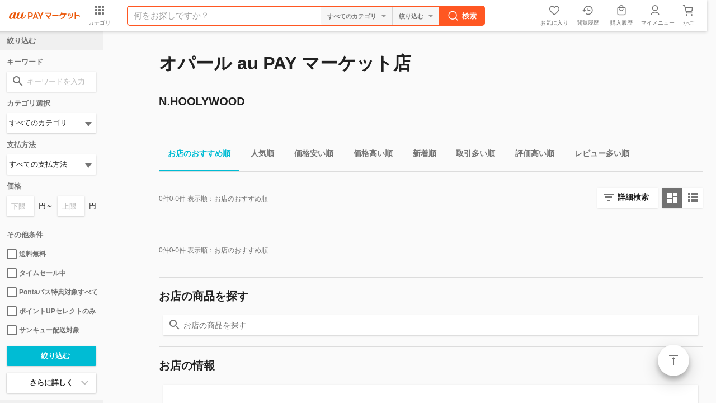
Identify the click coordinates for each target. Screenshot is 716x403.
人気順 (258, 155)
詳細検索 (633, 197)
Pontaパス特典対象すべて (51, 292)
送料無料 (26, 254)
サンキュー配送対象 (43, 330)
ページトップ (673, 360)
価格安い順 (309, 155)
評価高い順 (530, 155)
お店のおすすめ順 (194, 155)
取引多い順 (471, 155)
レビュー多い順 (597, 155)
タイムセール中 (36, 273)
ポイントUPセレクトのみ (51, 311)
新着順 (420, 155)
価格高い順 (369, 155)
